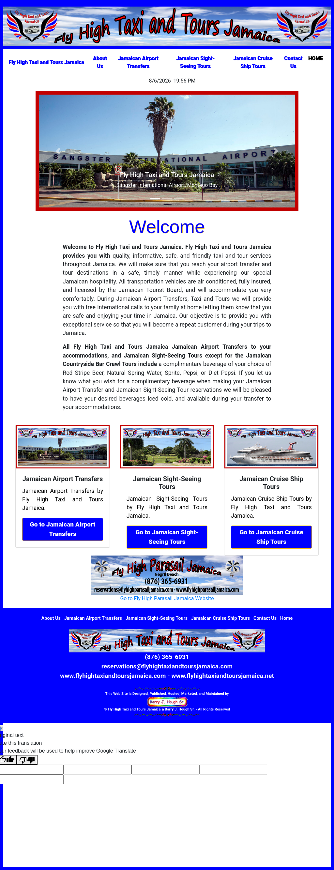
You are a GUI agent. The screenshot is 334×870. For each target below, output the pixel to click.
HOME (317, 57)
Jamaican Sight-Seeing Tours (195, 62)
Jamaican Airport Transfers (138, 62)
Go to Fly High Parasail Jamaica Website (167, 598)
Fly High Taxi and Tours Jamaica (46, 62)
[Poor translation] (27, 760)
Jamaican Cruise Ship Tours (252, 62)
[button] (58, 151)
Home (286, 618)
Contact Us (293, 62)
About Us (100, 62)
